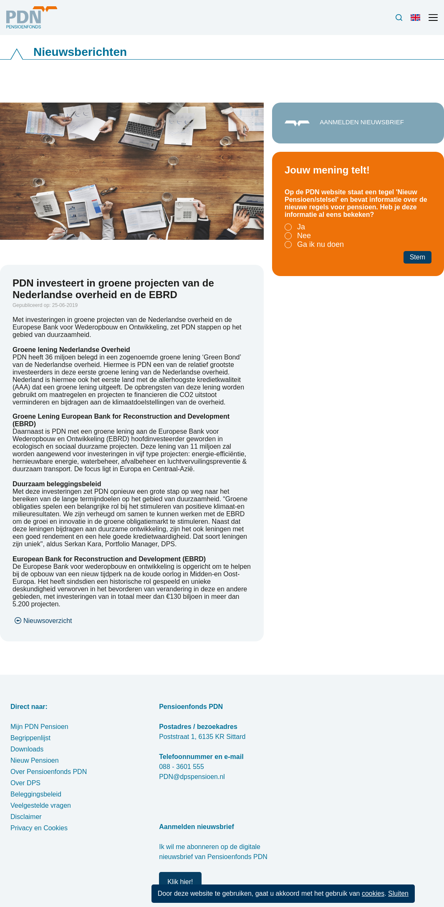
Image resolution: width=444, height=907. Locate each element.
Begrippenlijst (30, 737)
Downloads (26, 749)
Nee (304, 235)
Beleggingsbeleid (35, 794)
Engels (417, 21)
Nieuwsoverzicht (47, 620)
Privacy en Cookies (39, 828)
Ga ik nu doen (320, 244)
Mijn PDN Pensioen (39, 726)
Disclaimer (26, 816)
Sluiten (398, 893)
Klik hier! (180, 881)
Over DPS (25, 782)
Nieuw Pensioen (34, 760)
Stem (417, 257)
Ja (301, 227)
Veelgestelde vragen (40, 805)
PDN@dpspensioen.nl (192, 776)
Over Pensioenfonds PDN (48, 771)
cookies (373, 893)
